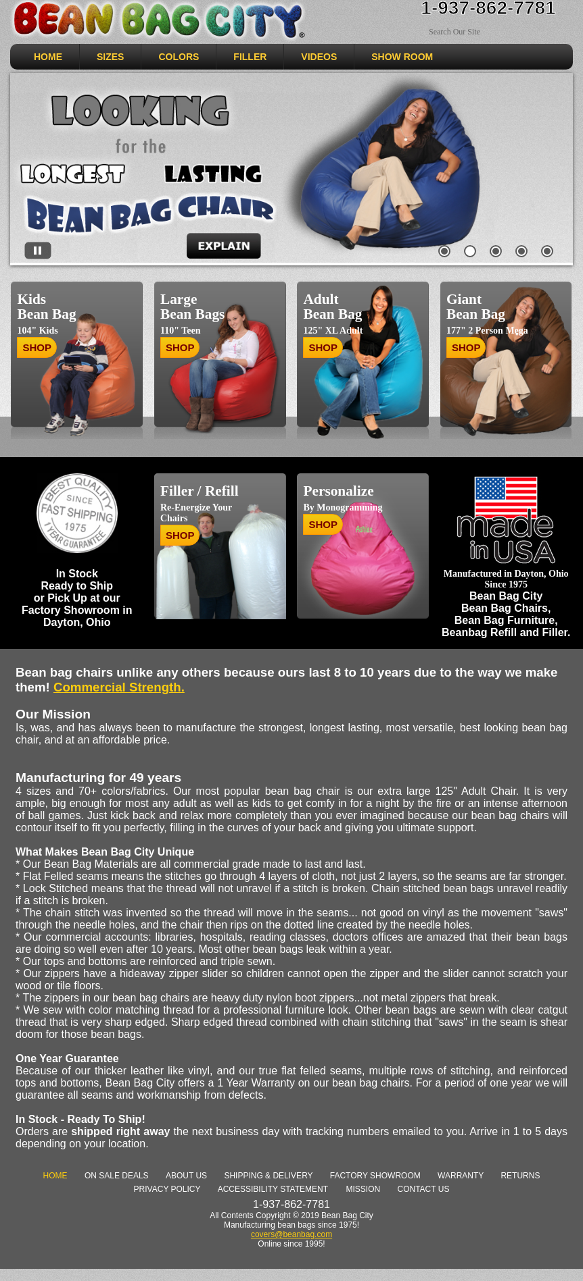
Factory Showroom (375, 1175)
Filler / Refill (199, 491)
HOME (48, 56)
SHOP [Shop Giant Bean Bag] (466, 347)
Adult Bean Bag (332, 306)
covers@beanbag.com (291, 1234)
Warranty (461, 1175)
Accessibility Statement (273, 1189)
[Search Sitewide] (479, 32)
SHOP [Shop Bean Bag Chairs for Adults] (322, 347)
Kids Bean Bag (46, 306)
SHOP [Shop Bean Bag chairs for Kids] (36, 347)
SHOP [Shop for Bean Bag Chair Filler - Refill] (180, 535)
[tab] (445, 253)
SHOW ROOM (402, 56)
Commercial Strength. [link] (119, 687)
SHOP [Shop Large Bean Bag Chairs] (180, 347)
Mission (363, 1189)
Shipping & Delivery (268, 1175)
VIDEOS (319, 56)
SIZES (110, 56)
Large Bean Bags (192, 306)
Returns (520, 1175)
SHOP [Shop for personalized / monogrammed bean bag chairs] (322, 524)
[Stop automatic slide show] (38, 251)
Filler (249, 56)
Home (55, 1175)
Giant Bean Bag (475, 306)
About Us (186, 1175)
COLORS (178, 56)
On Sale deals (117, 1175)
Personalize (338, 491)
